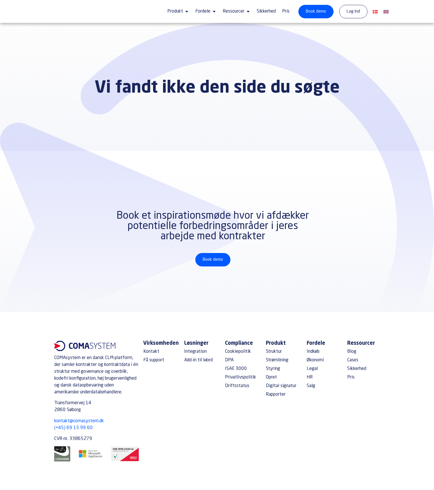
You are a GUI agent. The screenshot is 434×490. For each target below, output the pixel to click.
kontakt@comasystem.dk (79, 421)
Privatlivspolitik (240, 377)
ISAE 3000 (236, 368)
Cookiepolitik (238, 351)
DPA (229, 360)
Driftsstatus (237, 386)
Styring (273, 368)
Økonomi (315, 360)
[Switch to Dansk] (375, 12)
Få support (153, 360)
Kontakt (151, 351)
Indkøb (313, 351)
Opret (271, 377)
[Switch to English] (386, 12)
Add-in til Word (198, 360)
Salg (311, 386)
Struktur (274, 351)
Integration (195, 351)
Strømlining (277, 360)
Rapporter (276, 394)
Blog (351, 351)
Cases (352, 360)
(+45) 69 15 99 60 (73, 428)
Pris (351, 377)
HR (310, 377)
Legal (312, 368)
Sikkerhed (356, 368)
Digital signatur (281, 386)
